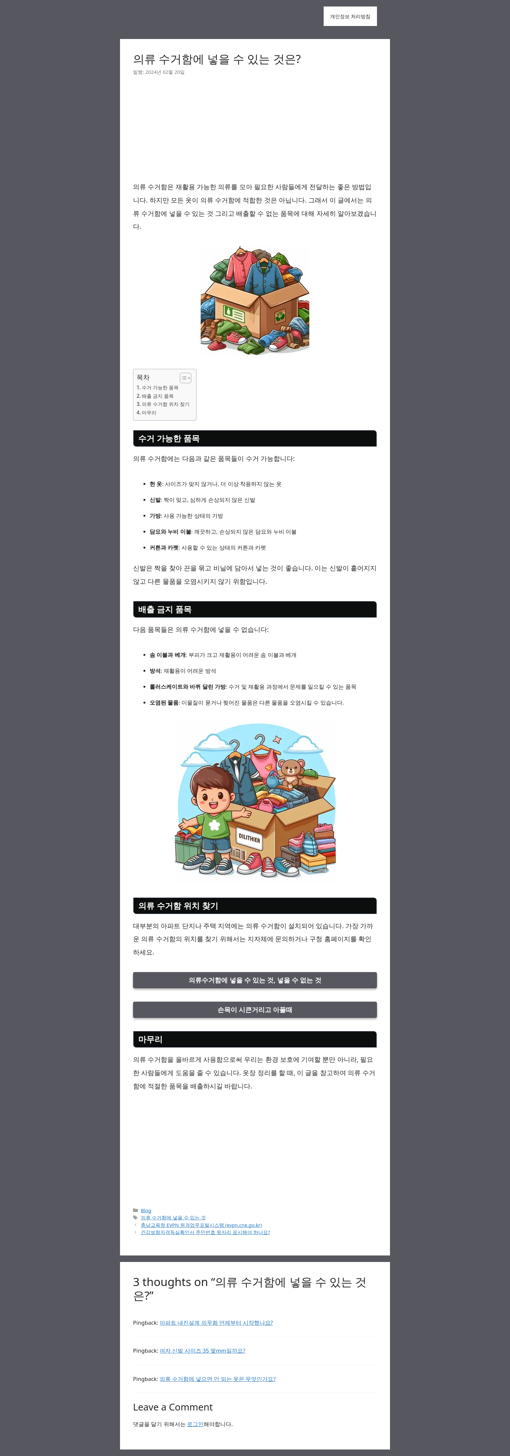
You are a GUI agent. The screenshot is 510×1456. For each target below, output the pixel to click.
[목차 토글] (182, 378)
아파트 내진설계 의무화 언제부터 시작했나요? (216, 1322)
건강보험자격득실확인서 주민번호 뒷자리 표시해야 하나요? (205, 1232)
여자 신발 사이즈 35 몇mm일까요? (202, 1350)
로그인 (195, 1424)
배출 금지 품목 (158, 396)
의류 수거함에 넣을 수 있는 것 (173, 1217)
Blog (146, 1210)
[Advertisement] (255, 131)
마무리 (149, 412)
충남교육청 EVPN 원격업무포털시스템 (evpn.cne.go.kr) (201, 1225)
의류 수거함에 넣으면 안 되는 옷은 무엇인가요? (218, 1379)
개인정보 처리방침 (350, 16)
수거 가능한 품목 (160, 387)
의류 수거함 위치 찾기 (166, 404)
